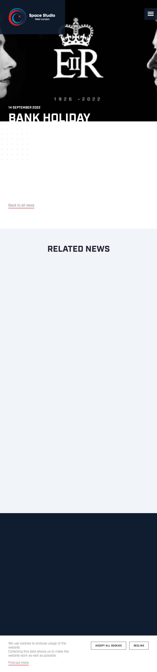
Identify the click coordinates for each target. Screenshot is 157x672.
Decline (139, 645)
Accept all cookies (108, 645)
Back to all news (21, 205)
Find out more (18, 663)
